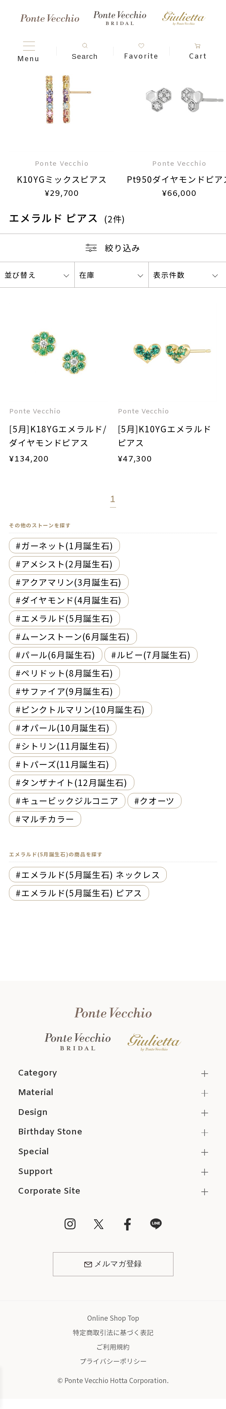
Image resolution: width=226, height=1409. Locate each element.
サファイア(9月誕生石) (67, 691)
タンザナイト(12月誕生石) (74, 782)
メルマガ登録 (112, 1264)
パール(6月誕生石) (58, 654)
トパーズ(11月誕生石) (65, 764)
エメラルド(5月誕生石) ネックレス (90, 874)
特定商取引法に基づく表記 (113, 1332)
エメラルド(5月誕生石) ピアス (81, 892)
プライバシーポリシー (113, 1361)
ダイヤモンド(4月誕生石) (71, 600)
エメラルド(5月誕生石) (67, 618)
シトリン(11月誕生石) (65, 746)
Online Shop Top (113, 1318)
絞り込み (113, 247)
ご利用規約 (113, 1346)
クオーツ (157, 800)
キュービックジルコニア (70, 800)
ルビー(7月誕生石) (154, 654)
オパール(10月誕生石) (65, 727)
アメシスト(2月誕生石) (67, 563)
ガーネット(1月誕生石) (67, 545)
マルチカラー (47, 819)
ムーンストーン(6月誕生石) (75, 636)
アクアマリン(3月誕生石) (71, 582)
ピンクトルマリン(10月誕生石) (83, 709)
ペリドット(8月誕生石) (67, 673)
